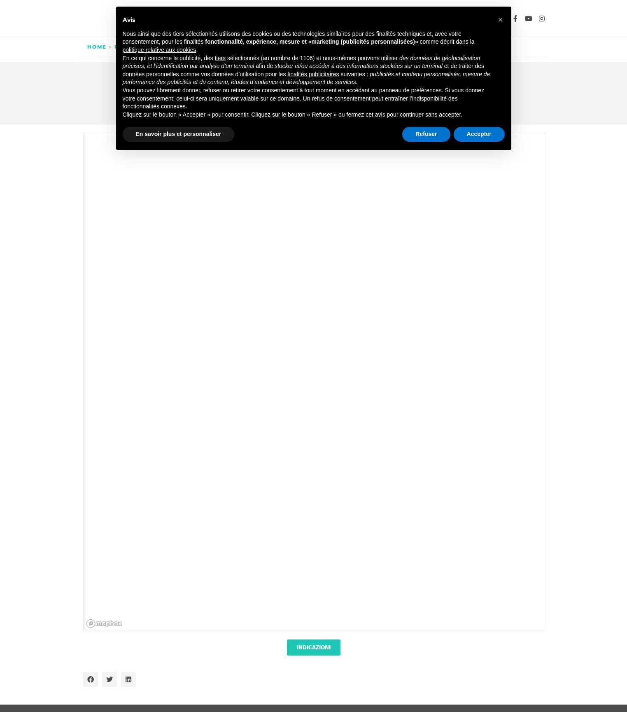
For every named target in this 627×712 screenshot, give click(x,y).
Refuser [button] (426, 134)
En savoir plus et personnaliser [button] (178, 134)
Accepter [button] (479, 134)
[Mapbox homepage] (104, 623)
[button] (90, 679)
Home (97, 47)
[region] (314, 382)
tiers (220, 58)
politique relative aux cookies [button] (159, 50)
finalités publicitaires (313, 74)
